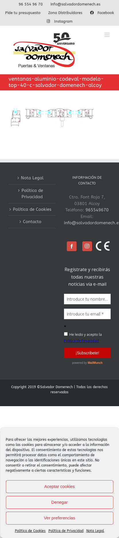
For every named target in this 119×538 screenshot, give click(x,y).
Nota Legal (95, 531)
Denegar (59, 502)
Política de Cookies (30, 531)
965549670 (97, 210)
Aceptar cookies (59, 486)
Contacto (32, 221)
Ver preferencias (59, 517)
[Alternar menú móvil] (107, 35)
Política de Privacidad (65, 531)
